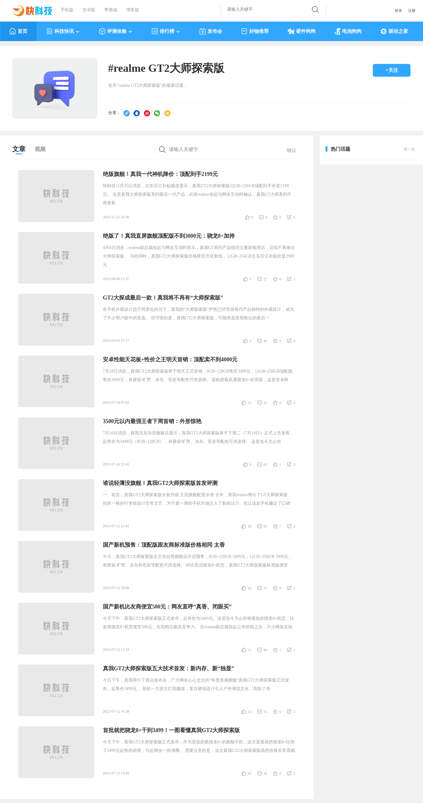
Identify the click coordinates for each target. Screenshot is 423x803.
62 (265, 526)
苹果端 (110, 10)
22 (249, 588)
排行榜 (166, 31)
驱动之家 (394, 31)
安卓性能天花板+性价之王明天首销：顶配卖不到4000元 (170, 359)
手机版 (67, 10)
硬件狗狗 (302, 31)
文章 (19, 149)
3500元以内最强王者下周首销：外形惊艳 (152, 421)
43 (249, 773)
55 (265, 712)
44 (265, 341)
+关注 (391, 70)
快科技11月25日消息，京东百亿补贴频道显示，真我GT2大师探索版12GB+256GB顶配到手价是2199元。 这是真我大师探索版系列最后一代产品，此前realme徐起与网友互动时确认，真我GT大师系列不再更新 (197, 194)
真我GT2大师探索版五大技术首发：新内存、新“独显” (168, 668)
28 (249, 526)
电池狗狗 (348, 31)
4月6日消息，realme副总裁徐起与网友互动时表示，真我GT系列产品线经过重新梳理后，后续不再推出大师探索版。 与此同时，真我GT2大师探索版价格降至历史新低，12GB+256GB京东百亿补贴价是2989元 (199, 256)
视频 (40, 149)
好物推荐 (255, 31)
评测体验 (116, 31)
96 (265, 650)
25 (265, 403)
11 (249, 403)
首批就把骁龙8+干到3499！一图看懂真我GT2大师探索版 (171, 730)
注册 (411, 11)
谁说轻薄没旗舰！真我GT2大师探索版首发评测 (160, 483)
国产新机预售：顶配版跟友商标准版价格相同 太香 (164, 545)
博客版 (132, 10)
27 (265, 279)
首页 (18, 31)
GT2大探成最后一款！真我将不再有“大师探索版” (163, 298)
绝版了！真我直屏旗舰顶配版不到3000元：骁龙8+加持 (169, 236)
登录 (398, 11)
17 (265, 588)
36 (265, 773)
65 (265, 464)
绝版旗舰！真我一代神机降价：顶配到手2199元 (160, 174)
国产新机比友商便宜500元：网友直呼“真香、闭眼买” (167, 607)
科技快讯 (63, 31)
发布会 (210, 31)
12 (249, 650)
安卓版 (88, 10)
